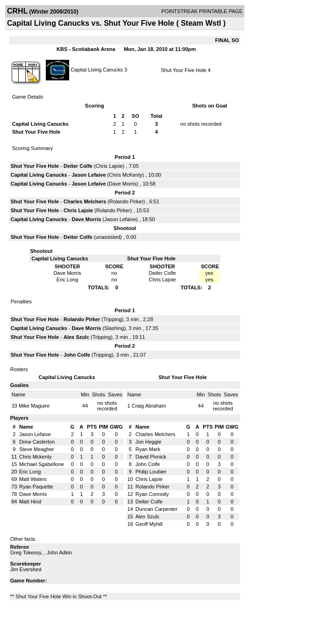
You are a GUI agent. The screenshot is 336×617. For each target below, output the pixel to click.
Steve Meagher (36, 449)
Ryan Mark (148, 449)
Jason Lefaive (89, 175)
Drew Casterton (37, 442)
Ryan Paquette (36, 486)
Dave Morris (122, 184)
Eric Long (30, 471)
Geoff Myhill (149, 524)
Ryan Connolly (152, 494)
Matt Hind (30, 501)
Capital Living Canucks (97, 69)
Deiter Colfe (78, 166)
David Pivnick (151, 456)
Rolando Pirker (126, 201)
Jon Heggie (149, 442)
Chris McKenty (126, 175)
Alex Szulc (76, 337)
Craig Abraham (149, 406)
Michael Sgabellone (41, 464)
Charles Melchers (85, 201)
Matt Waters (33, 479)
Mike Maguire (34, 406)
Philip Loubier (151, 471)
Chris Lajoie (108, 166)
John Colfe (77, 355)
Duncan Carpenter (157, 509)
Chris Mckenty (35, 456)
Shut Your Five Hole (183, 70)
